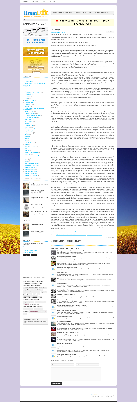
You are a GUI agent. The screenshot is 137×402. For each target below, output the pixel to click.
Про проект (35, 1)
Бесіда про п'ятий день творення (66, 299)
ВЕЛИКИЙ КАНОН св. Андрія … (39, 211)
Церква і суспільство (31, 171)
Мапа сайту (109, 396)
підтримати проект (101, 12)
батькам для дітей (28, 292)
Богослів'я (28, 89)
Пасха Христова (43, 287)
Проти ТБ (27, 148)
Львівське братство (35, 285)
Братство (27, 91)
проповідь (40, 306)
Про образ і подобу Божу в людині (67, 267)
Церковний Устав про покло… (39, 197)
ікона (25, 281)
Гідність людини (29, 100)
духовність (29, 294)
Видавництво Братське (36, 283)
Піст (26, 140)
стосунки (41, 309)
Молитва (78, 12)
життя (38, 294)
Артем (63, 32)
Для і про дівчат (30, 131)
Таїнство (41, 289)
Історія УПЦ (29, 125)
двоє (25, 294)
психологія (26, 309)
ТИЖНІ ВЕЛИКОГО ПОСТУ (38, 204)
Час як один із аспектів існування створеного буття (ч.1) (73, 251)
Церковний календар (31, 175)
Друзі (44, 1)
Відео (26, 98)
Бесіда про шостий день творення (66, 256)
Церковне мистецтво (31, 173)
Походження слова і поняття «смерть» (68, 332)
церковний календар (38, 311)
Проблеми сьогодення (31, 152)
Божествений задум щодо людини (66, 354)
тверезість (26, 311)
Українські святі (30, 113)
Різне (26, 158)
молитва (37, 302)
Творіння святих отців (31, 163)
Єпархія (27, 106)
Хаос (58, 348)
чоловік (25, 314)
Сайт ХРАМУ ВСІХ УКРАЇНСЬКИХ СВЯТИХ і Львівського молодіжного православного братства (79, 235)
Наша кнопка (95, 396)
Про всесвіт (60, 338)
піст (38, 304)
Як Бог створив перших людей (65, 289)
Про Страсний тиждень (37, 190)
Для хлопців (29, 133)
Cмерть (28, 96)
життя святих (30, 297)
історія (28, 281)
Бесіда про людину (62, 283)
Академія (29, 81)
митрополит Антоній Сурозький (31, 299)
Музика (27, 134)
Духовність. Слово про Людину (66, 294)
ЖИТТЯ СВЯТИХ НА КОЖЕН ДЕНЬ (62, 12)
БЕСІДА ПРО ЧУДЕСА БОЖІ (64, 343)
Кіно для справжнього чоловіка (66, 261)
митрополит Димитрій (29, 302)
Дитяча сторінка (29, 102)
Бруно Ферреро (39, 281)
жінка (34, 294)
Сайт (26, 160)
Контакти (52, 1)
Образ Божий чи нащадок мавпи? (66, 310)
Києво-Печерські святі (34, 115)
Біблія (26, 87)
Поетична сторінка (30, 146)
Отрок (76, 231)
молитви (42, 302)
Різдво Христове (28, 289)
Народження (29, 94)
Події (26, 144)
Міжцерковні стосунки (31, 165)
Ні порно (27, 136)
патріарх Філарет (28, 306)
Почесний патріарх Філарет (34, 156)
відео (42, 292)
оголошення (33, 304)
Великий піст (29, 142)
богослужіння (36, 292)
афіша (91, 12)
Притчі (27, 150)
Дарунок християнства (63, 278)
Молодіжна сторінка (31, 129)
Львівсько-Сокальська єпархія (31, 287)
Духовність (28, 104)
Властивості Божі (62, 272)
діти (46, 292)
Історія (27, 123)
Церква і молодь (30, 169)
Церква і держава (30, 167)
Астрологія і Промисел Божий (65, 327)
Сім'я (26, 161)
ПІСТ (84, 12)
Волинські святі (32, 117)
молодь (26, 304)
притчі (34, 306)
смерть (35, 309)
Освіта (27, 138)
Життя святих (29, 111)
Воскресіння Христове (37, 183)
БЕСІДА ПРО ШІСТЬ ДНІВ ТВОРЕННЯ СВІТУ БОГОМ (71, 305)
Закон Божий (29, 119)
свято (31, 309)
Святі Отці (35, 289)
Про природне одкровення (64, 316)
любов (40, 297)
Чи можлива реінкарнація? (64, 321)
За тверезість (29, 121)
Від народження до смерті (32, 92)
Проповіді (27, 154)
